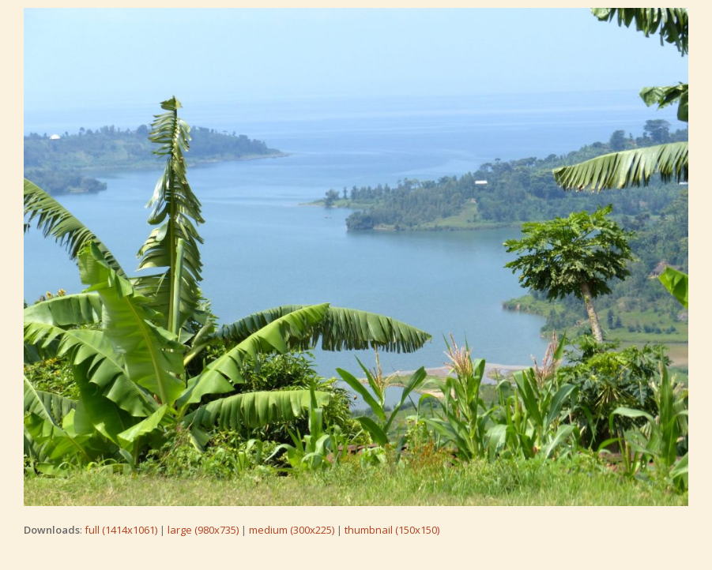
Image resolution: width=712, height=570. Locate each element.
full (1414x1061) (121, 530)
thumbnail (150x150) (392, 530)
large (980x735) (203, 530)
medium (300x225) (291, 530)
